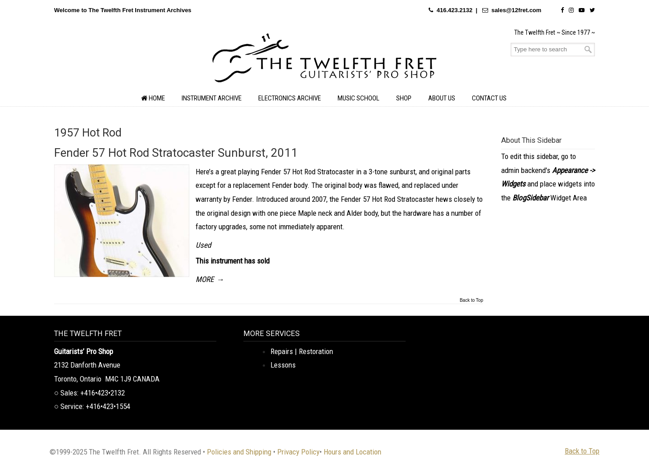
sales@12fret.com (516, 10)
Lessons (283, 364)
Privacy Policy (298, 451)
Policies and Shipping (239, 451)
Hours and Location (352, 451)
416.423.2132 (455, 10)
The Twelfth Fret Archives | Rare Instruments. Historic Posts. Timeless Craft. (324, 60)
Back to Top (471, 300)
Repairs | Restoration (301, 351)
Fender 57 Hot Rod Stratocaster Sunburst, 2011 (176, 152)
